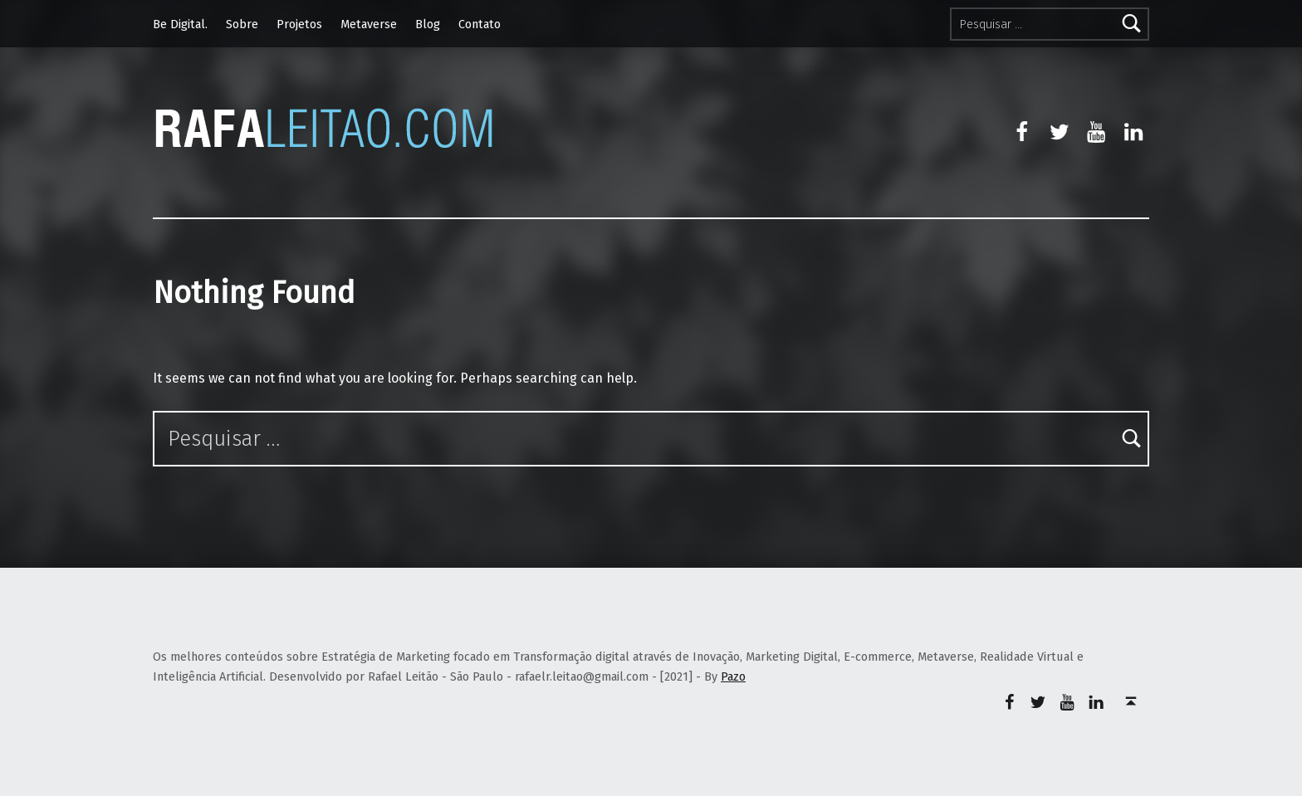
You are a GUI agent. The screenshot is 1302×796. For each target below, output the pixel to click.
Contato (479, 24)
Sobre (242, 24)
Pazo (733, 676)
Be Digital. (180, 24)
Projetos (299, 24)
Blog (427, 24)
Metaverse (368, 24)
